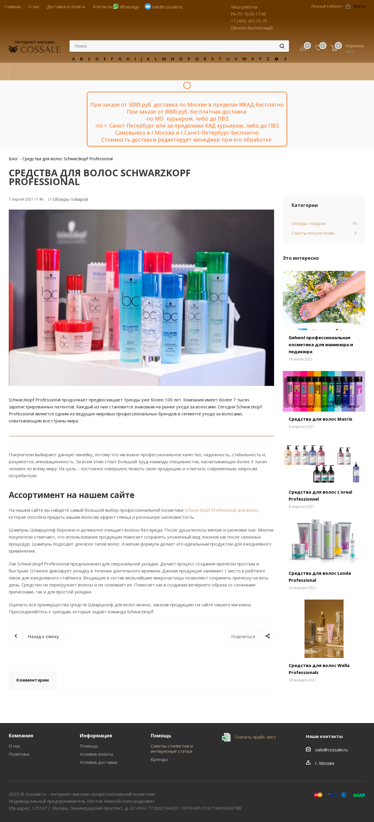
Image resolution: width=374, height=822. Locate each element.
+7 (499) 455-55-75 (249, 21)
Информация (96, 735)
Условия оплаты (96, 754)
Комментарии (32, 680)
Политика (19, 754)
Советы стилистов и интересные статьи (172, 748)
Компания (21, 735)
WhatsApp (129, 7)
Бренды (159, 759)
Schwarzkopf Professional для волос (221, 510)
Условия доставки (98, 762)
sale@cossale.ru (167, 7)
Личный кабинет (327, 6)
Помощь (89, 746)
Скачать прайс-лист (255, 736)
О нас (14, 746)
